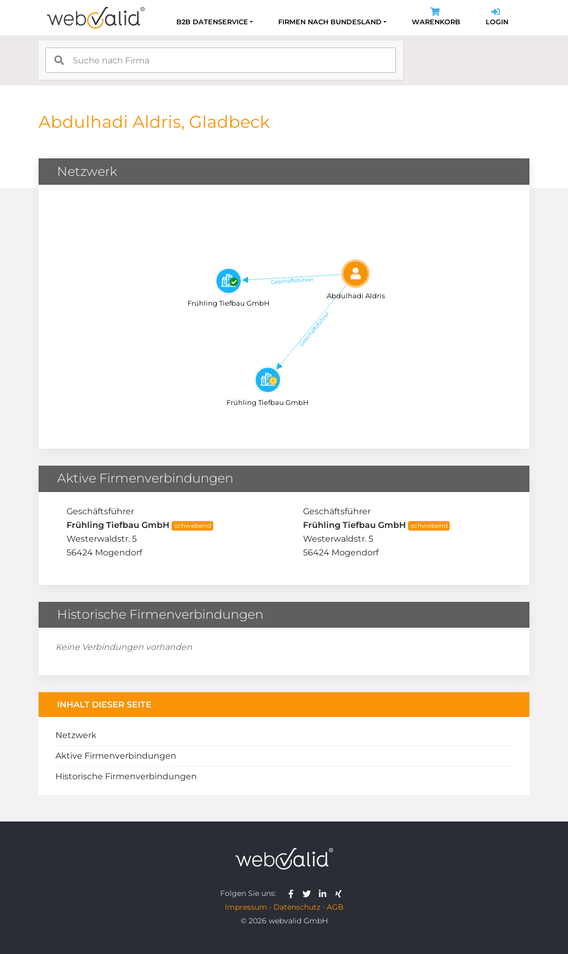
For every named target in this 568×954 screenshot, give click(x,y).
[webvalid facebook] (293, 893)
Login (497, 18)
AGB (335, 907)
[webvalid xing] (339, 893)
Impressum (246, 907)
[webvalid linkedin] (325, 893)
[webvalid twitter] (309, 893)
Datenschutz (296, 907)
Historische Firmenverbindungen (126, 776)
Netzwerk (76, 735)
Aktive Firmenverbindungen (115, 756)
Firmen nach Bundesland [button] (330, 22)
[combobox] (220, 60)
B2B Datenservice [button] (212, 22)
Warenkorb (436, 18)
